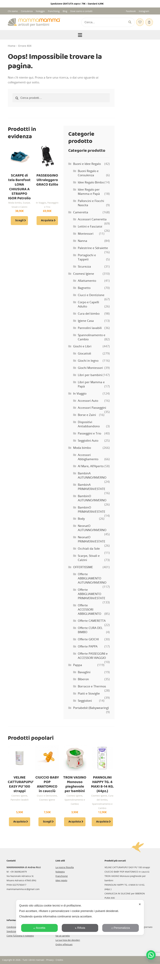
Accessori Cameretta (92, 219)
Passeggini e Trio (89, 433)
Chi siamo (13, 11)
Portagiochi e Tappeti (87, 257)
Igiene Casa (86, 321)
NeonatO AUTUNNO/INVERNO (92, 528)
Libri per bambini (90, 375)
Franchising (54, 11)
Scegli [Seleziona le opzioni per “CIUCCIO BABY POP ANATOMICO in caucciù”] (47, 821)
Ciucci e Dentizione (91, 295)
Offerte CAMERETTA (92, 621)
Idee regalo (61, 880)
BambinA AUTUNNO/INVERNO (92, 475)
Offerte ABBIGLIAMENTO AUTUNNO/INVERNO (92, 578)
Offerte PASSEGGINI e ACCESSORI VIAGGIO (93, 656)
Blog (65, 11)
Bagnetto (84, 288)
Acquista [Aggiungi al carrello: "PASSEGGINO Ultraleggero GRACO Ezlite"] (47, 220)
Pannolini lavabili (90, 328)
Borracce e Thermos (92, 686)
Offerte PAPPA (88, 646)
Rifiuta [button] (80, 927)
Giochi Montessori (90, 368)
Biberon (83, 679)
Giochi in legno (88, 361)
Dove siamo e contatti (81, 11)
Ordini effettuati (63, 944)
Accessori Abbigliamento (88, 457)
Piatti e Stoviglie (89, 693)
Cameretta (80, 212)
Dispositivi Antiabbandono (89, 424)
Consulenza (27, 11)
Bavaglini (84, 672)
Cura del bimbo (89, 314)
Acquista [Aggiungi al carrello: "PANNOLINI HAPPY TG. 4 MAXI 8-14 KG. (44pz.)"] (102, 821)
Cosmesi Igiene (83, 274)
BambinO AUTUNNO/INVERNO (92, 498)
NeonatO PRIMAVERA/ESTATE (91, 539)
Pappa (77, 665)
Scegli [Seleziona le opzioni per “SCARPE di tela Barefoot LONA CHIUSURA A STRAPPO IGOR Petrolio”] (19, 220)
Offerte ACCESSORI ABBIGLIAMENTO (89, 609)
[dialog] (80, 917)
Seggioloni (85, 701)
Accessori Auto (88, 401)
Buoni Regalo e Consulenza (88, 173)
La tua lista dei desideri (67, 940)
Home (11, 46)
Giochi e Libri (82, 346)
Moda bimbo (15, 202)
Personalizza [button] (120, 927)
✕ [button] (140, 904)
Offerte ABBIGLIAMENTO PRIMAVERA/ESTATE (91, 594)
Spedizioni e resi (15, 931)
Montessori (85, 234)
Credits (59, 959)
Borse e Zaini (87, 415)
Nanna (82, 241)
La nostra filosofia (64, 867)
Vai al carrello (62, 935)
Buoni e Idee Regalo (87, 164)
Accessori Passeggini (92, 408)
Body (81, 519)
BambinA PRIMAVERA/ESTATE (91, 487)
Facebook (131, 11)
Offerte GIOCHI (88, 639)
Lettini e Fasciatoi (90, 226)
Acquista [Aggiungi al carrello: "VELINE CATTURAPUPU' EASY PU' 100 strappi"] (19, 821)
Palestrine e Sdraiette (93, 248)
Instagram (144, 11)
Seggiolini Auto (88, 441)
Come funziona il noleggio (20, 935)
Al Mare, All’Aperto (91, 466)
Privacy (50, 959)
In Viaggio (41, 202)
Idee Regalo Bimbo (91, 182)
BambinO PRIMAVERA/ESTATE (91, 509)
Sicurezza (84, 266)
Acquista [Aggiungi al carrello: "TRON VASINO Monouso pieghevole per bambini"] (74, 821)
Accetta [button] (39, 927)
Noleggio (40, 11)
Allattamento (87, 281)
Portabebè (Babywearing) (91, 708)
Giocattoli (84, 353)
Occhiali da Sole (89, 549)
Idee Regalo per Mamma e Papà (89, 191)
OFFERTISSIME (83, 567)
